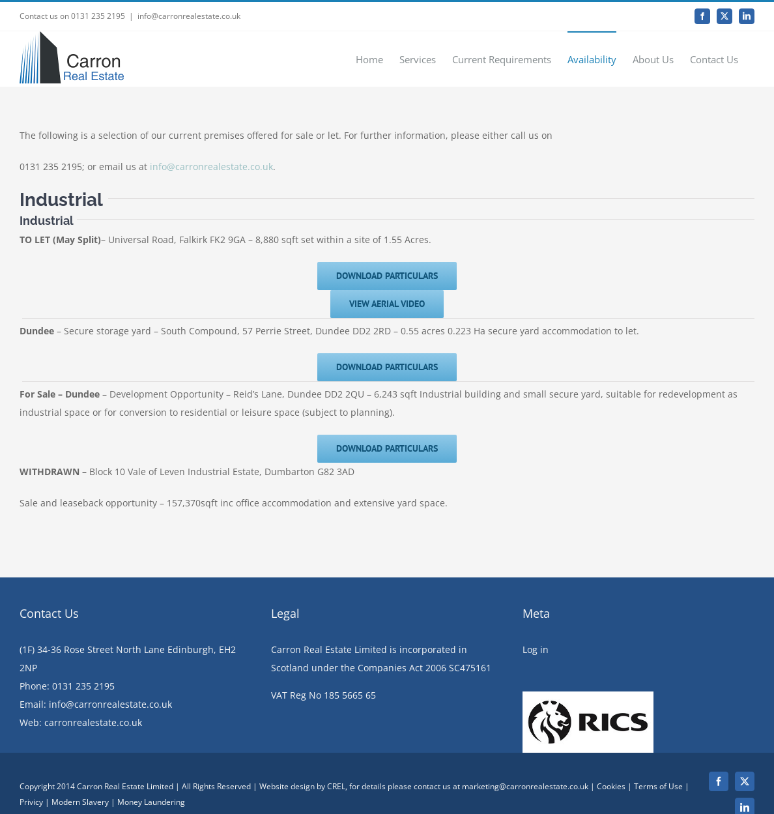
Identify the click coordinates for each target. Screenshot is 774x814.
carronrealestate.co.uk (93, 759)
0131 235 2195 (83, 723)
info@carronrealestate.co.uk (188, 16)
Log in (536, 686)
